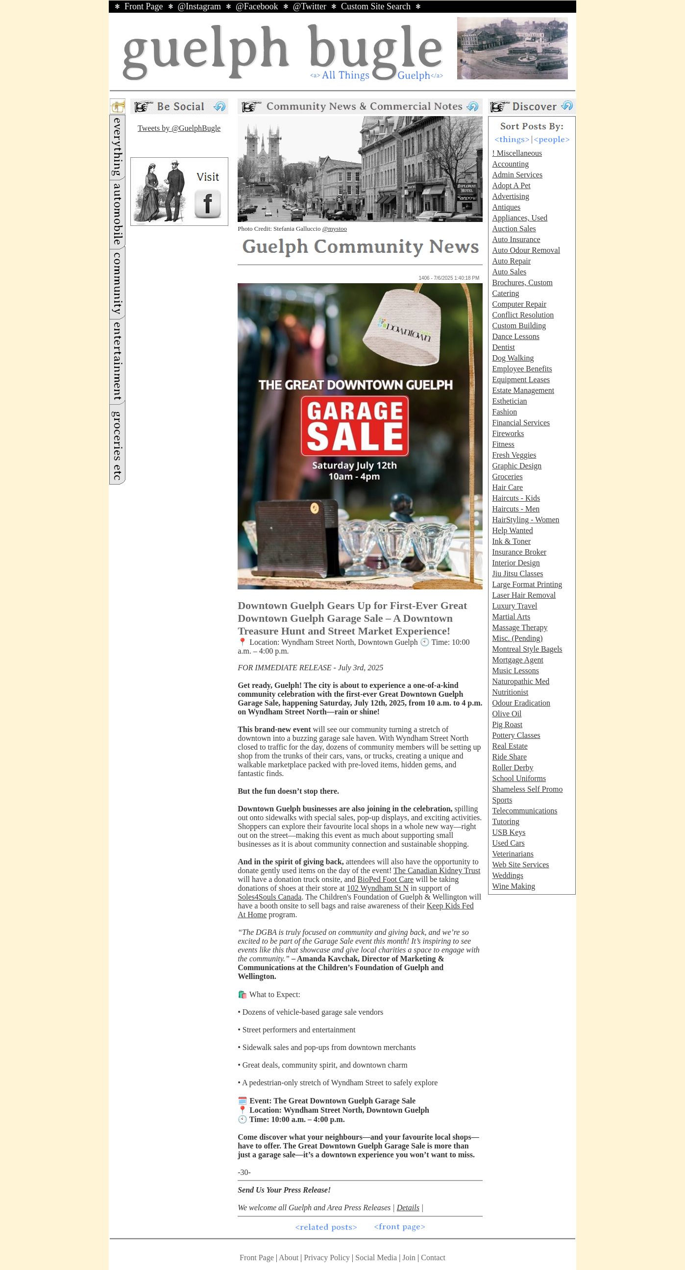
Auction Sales (514, 228)
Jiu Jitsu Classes (517, 573)
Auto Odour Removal (526, 250)
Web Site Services (520, 864)
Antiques (506, 207)
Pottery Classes (516, 735)
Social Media (376, 1257)
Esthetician (509, 401)
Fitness (503, 444)
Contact (433, 1257)
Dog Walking (513, 358)
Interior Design (515, 563)
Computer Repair (519, 304)
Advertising (510, 196)
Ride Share (509, 757)
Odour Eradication (521, 703)
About (288, 1257)
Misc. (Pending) (517, 638)
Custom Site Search (376, 6)
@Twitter (309, 6)
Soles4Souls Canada (269, 897)
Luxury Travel (514, 606)
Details (408, 1207)
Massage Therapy (519, 627)
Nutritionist (510, 692)
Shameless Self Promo (527, 789)
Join (409, 1257)
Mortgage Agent (517, 660)
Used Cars (508, 843)
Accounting (510, 164)
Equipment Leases (521, 379)
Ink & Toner (511, 541)
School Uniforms (519, 778)
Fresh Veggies (514, 455)
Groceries (507, 476)
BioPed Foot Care (386, 879)
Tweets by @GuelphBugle (179, 128)
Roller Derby (512, 767)
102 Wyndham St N (378, 888)
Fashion (504, 412)
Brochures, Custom (522, 282)
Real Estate (509, 746)
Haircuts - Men (515, 509)
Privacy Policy (327, 1257)
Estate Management (523, 390)
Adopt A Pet (511, 185)
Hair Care (507, 487)
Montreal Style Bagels (527, 649)
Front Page (143, 6)
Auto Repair (511, 261)
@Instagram (199, 6)
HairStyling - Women (525, 519)
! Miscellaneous (517, 153)
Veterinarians (512, 854)
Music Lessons (515, 670)
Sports (502, 800)
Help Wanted (512, 530)
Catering (505, 293)
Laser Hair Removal (524, 595)
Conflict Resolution (523, 315)
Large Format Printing (527, 584)
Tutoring (505, 821)
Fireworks (508, 433)
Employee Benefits (522, 369)
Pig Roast (507, 724)
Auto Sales (509, 272)
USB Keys (508, 832)
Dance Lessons (515, 336)
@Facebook (257, 6)
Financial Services (521, 422)
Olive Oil (506, 713)
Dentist (503, 347)
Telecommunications (524, 810)
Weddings (507, 875)
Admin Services (517, 175)
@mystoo (334, 228)
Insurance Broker (519, 552)
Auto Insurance (516, 239)
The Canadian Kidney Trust (436, 870)
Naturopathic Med (520, 681)
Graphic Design (516, 466)
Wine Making (513, 886)
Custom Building (519, 325)
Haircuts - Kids (516, 498)
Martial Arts (511, 616)
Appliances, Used (519, 218)
